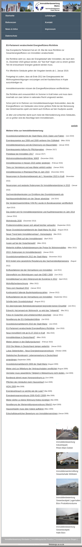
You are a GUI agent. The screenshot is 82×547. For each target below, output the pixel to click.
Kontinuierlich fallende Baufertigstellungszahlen (26, 292)
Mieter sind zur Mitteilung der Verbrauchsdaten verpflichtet (31, 369)
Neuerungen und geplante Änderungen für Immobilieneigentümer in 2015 (38, 185)
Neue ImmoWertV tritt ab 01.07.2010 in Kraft (25, 333)
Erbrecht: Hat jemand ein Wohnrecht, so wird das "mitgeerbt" (32, 310)
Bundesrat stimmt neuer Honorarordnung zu (25, 378)
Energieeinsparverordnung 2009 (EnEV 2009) (26, 395)
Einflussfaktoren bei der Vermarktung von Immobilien (29, 270)
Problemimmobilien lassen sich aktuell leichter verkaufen (31, 225)
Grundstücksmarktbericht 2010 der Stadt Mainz (26, 324)
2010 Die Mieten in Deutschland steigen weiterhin (27, 346)
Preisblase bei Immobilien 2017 (20, 154)
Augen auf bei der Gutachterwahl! (20, 243)
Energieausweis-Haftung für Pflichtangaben (25, 149)
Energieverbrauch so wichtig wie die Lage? (25, 391)
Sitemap (44, 544)
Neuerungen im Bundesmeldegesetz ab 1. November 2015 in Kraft (35, 176)
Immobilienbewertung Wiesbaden (17, 539)
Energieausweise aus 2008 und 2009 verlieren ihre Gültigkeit (32, 140)
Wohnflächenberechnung (17, 283)
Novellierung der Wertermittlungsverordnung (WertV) (29, 404)
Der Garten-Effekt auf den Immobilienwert (24, 238)
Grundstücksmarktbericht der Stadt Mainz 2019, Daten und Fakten (35, 136)
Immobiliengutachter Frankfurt (42, 539)
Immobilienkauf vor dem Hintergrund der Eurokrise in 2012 (31, 279)
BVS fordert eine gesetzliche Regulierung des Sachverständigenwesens (37, 261)
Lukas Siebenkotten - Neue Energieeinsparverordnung (30, 351)
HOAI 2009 (11, 386)
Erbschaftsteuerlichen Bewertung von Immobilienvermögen (32, 413)
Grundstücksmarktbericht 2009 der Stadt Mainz (26, 364)
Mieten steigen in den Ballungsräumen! (23, 342)
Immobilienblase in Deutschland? (20, 337)
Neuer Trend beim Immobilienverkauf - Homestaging (29, 234)
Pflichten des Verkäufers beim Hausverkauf (25, 382)
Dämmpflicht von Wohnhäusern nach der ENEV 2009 (29, 275)
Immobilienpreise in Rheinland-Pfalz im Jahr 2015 (27, 172)
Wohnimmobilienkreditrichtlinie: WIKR (22, 158)
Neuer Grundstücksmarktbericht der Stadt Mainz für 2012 (31, 230)
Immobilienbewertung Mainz (28, 544)
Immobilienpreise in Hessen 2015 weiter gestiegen (28, 163)
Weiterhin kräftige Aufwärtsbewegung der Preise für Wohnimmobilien (36, 247)
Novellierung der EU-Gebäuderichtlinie (23, 319)
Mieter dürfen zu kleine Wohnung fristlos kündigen (28, 400)
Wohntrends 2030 (14, 221)
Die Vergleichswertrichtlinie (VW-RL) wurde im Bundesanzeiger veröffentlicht (39, 203)
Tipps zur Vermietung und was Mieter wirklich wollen (29, 167)
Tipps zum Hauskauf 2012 (17, 288)
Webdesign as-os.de (56, 544)
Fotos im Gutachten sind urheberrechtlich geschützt (28, 315)
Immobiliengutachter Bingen (66, 539)
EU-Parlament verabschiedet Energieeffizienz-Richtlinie (30, 328)
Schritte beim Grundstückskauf (19, 301)
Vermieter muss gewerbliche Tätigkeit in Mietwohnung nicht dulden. (35, 373)
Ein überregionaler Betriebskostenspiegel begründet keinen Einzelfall (36, 306)
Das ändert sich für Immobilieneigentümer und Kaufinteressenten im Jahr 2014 (40, 212)
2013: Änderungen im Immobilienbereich (23, 252)
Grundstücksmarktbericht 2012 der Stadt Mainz (26, 256)
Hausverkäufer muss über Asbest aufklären (25, 409)
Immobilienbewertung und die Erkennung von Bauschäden (31, 145)
